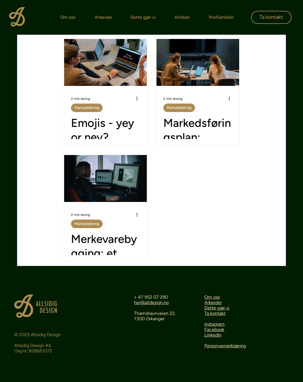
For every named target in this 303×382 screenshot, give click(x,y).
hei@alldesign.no (151, 302)
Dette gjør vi (143, 17)
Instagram (214, 324)
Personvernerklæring (225, 345)
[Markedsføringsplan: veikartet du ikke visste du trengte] (197, 62)
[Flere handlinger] (139, 98)
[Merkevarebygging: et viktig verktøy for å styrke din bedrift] (105, 178)
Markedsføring (86, 108)
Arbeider (104, 17)
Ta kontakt (214, 313)
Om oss (67, 17)
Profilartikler (221, 17)
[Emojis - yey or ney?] (105, 62)
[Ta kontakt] (271, 17)
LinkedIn (212, 335)
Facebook (214, 329)
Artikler (182, 17)
